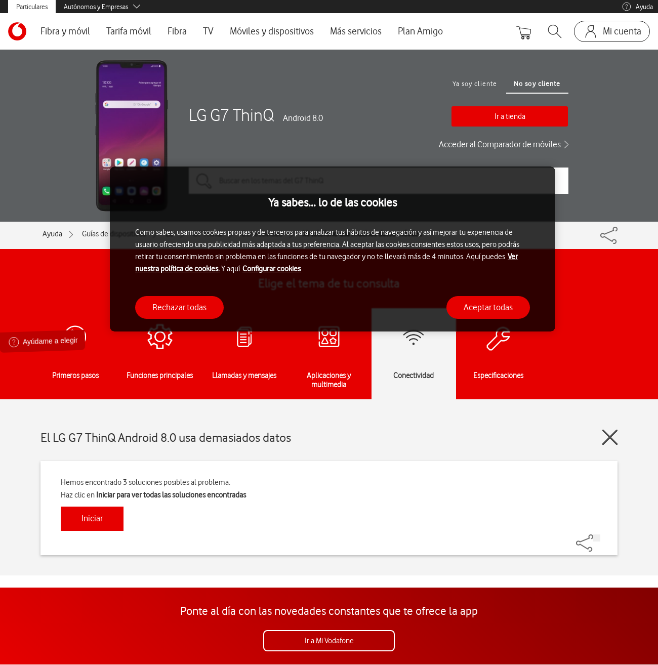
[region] (332, 249)
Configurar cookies (271, 268)
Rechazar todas (179, 307)
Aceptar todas (488, 307)
